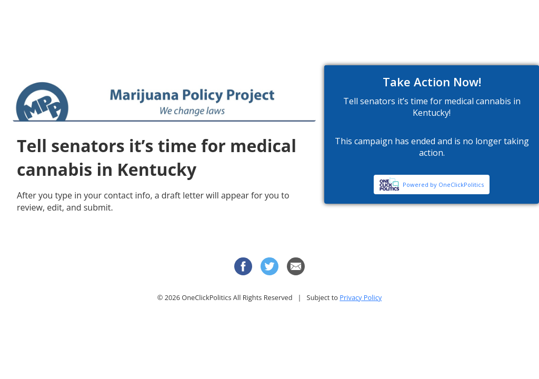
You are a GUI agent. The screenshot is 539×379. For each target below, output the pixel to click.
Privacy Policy (361, 297)
